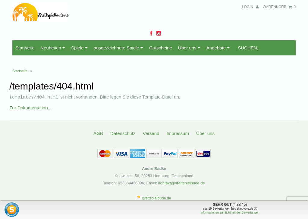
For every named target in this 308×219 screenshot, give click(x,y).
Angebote (218, 47)
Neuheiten (52, 47)
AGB (98, 133)
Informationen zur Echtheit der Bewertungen (229, 212)
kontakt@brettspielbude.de (181, 182)
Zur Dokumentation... (30, 107)
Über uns (189, 47)
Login (250, 7)
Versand (151, 133)
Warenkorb (279, 7)
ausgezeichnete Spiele (118, 47)
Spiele (79, 47)
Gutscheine (160, 47)
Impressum (178, 133)
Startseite (24, 47)
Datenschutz (122, 133)
